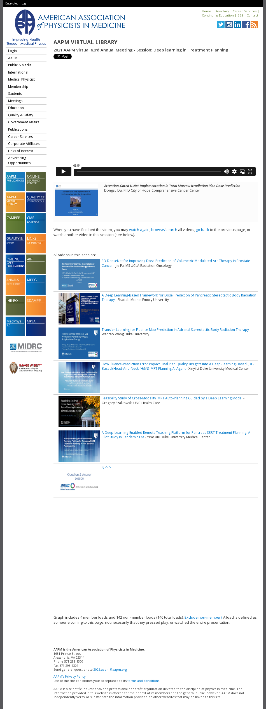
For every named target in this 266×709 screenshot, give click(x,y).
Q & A (106, 467)
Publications (17, 129)
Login (25, 3)
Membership (18, 86)
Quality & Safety (20, 115)
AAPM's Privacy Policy (69, 676)
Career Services (244, 11)
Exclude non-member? (203, 617)
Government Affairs (23, 122)
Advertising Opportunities (19, 160)
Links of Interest (20, 151)
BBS (240, 15)
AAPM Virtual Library (85, 42)
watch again (139, 229)
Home (206, 11)
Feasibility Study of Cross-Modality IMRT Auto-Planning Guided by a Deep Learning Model (172, 398)
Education (16, 107)
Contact (252, 15)
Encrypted (11, 3)
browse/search (164, 229)
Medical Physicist (21, 79)
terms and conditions (143, 681)
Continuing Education (218, 15)
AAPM (12, 58)
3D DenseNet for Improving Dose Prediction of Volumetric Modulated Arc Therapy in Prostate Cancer (176, 263)
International (18, 72)
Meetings (15, 100)
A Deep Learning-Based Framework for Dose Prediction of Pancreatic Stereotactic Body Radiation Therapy (179, 297)
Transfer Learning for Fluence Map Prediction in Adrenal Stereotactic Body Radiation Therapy (175, 329)
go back (202, 229)
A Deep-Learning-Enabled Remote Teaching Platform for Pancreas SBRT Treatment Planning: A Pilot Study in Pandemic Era (176, 434)
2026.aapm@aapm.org (110, 669)
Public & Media (20, 65)
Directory (222, 11)
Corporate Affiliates (23, 143)
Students (15, 93)
